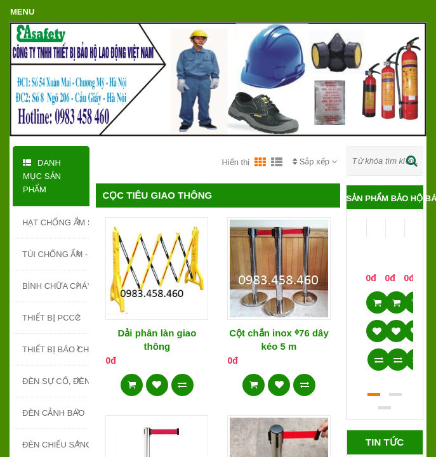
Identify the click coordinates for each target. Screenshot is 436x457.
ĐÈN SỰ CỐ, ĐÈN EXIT (55, 380)
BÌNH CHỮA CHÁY (55, 285)
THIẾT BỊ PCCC (51, 316)
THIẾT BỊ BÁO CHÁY (55, 348)
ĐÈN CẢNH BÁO (53, 412)
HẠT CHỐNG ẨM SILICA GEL (55, 221)
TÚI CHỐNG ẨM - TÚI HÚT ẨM (55, 253)
